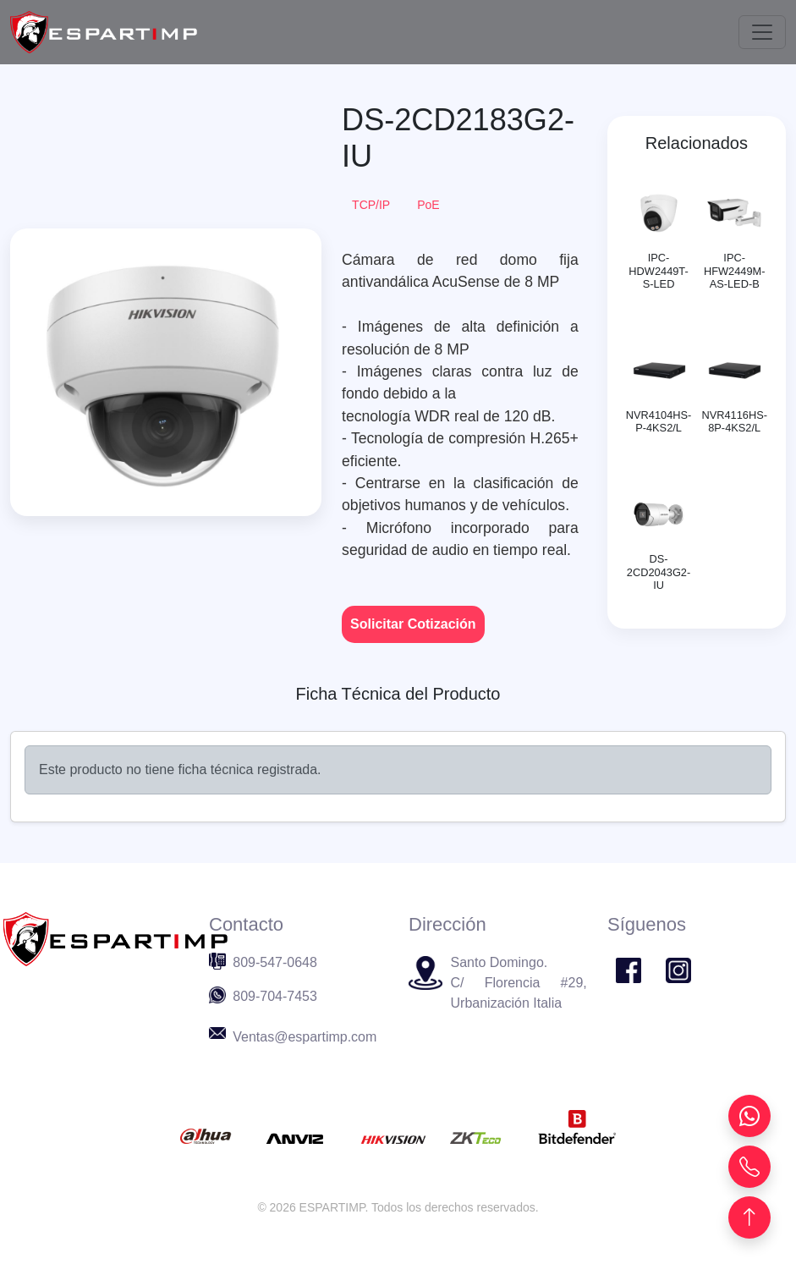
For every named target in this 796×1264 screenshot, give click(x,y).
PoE (428, 205)
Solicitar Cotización (412, 624)
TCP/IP (371, 205)
